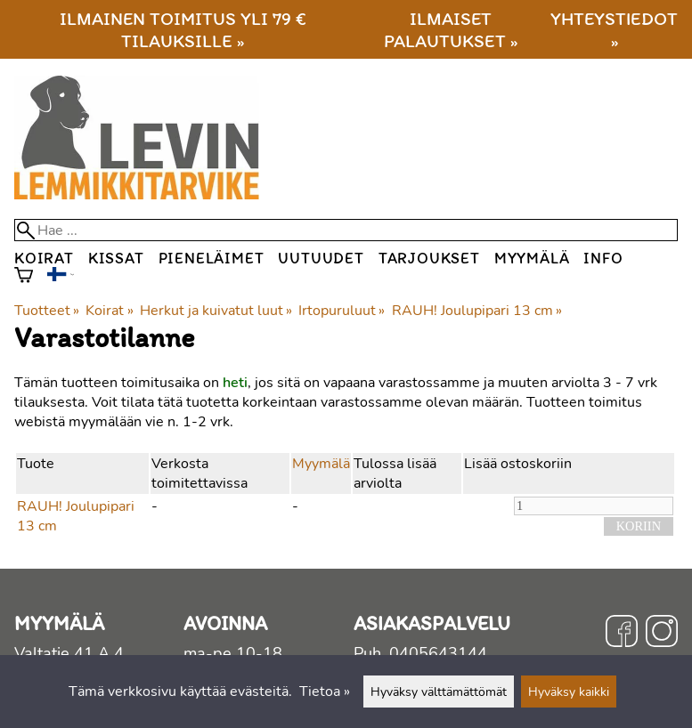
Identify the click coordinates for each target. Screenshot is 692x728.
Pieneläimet (212, 257)
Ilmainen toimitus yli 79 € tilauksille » (183, 29)
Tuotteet (46, 310)
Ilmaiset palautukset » (450, 29)
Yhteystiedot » (614, 29)
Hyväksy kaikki (568, 691)
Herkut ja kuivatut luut (216, 310)
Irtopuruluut (341, 310)
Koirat (44, 257)
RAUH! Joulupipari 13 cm (477, 310)
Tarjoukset (429, 257)
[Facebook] (622, 633)
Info (603, 257)
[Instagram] (662, 633)
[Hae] (346, 230)
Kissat (116, 257)
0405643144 (438, 653)
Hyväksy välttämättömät (438, 691)
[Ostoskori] (23, 277)
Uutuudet (320, 257)
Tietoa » (324, 691)
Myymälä (532, 257)
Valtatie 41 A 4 (69, 653)
